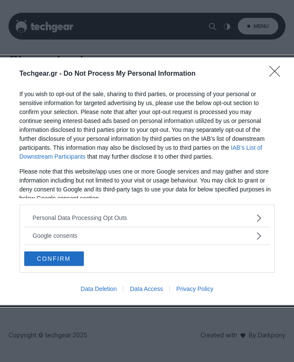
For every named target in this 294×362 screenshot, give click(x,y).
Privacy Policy (194, 288)
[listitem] (147, 218)
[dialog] (147, 181)
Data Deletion (99, 288)
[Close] (277, 74)
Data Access (146, 288)
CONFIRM (54, 258)
